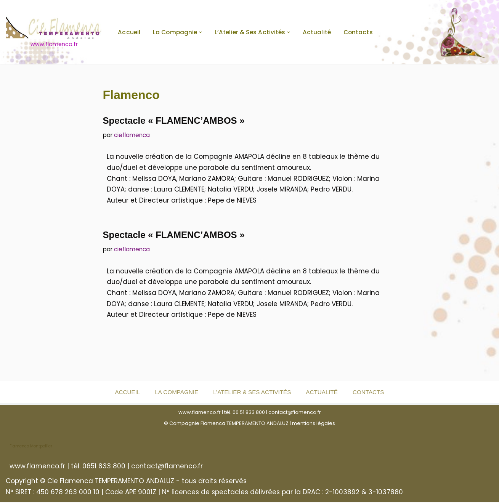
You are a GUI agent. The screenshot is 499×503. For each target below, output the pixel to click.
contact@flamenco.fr (294, 413)
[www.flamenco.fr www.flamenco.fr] (54, 32)
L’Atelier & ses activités (252, 393)
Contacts (358, 32)
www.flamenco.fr (199, 413)
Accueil (129, 32)
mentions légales (313, 424)
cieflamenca (132, 135)
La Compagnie (176, 393)
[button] (200, 32)
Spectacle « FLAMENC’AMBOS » (174, 120)
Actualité (317, 32)
